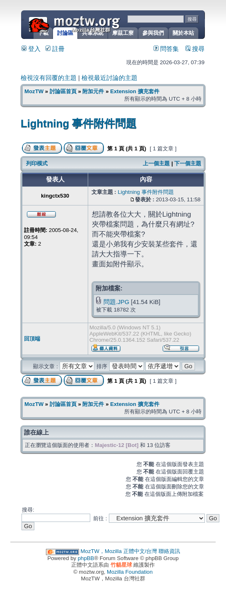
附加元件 (93, 91)
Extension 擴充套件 (134, 91)
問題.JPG (116, 302)
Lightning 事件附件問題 (79, 123)
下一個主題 (187, 163)
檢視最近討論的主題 (109, 78)
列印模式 (37, 163)
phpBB (86, 558)
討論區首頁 (63, 91)
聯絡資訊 (169, 551)
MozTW (94, 23)
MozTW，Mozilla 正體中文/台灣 (119, 551)
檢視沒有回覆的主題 (49, 78)
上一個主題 (156, 163)
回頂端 (32, 339)
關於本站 (183, 33)
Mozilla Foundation (130, 572)
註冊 (55, 49)
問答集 (166, 49)
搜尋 (194, 49)
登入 (31, 49)
